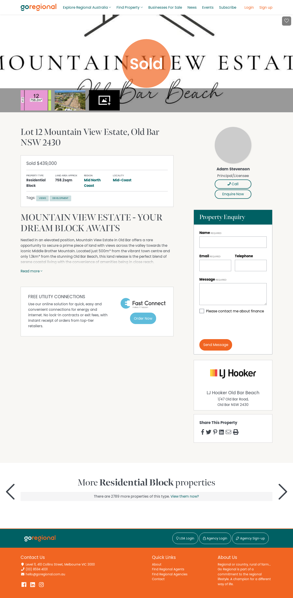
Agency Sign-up (250, 538)
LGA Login (185, 538)
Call (233, 184)
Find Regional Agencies (169, 574)
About (156, 564)
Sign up (265, 7)
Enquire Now (233, 194)
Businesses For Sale (165, 7)
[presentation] (234, 326)
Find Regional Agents (168, 569)
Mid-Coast (122, 180)
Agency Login (215, 538)
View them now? (185, 496)
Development (60, 198)
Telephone (244, 256)
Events (208, 7)
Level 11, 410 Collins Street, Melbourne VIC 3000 (60, 564)
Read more (31, 271)
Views (42, 198)
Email (204, 256)
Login (249, 7)
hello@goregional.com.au (45, 574)
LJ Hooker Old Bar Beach (233, 393)
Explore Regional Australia (85, 7)
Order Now (143, 318)
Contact (158, 579)
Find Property (128, 7)
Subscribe (227, 7)
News (192, 7)
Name (204, 233)
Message (207, 279)
